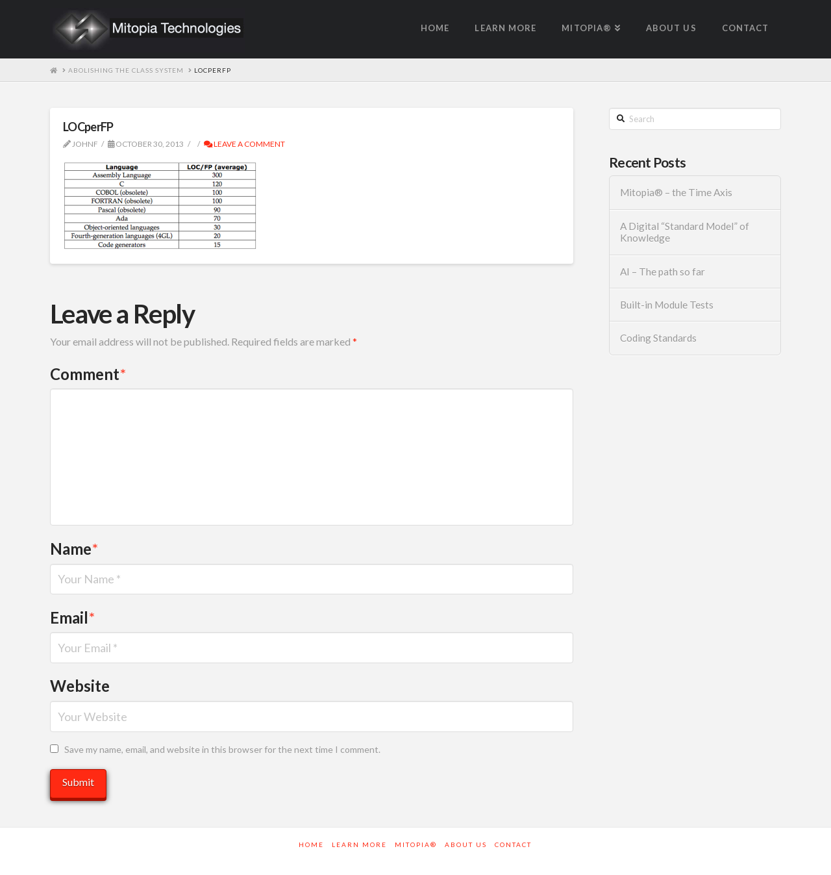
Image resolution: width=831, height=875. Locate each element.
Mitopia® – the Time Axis (676, 192)
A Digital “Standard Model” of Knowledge (684, 232)
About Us (466, 844)
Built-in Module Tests (666, 305)
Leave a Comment (244, 144)
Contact (513, 844)
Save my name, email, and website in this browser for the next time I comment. (222, 749)
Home (311, 844)
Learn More (359, 844)
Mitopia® (416, 844)
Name (74, 548)
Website (80, 685)
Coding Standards (658, 338)
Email (72, 617)
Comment (88, 373)
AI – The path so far (662, 271)
